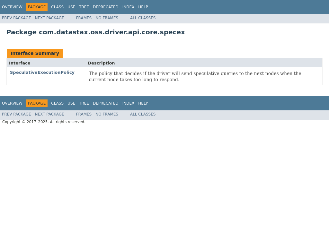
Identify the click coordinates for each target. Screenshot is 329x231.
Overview (12, 7)
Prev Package (16, 18)
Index (128, 7)
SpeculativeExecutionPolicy (42, 72)
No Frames (106, 18)
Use (71, 7)
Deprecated (106, 7)
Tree (84, 7)
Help (143, 7)
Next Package (49, 18)
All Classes (143, 18)
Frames (84, 18)
